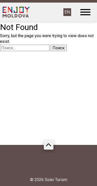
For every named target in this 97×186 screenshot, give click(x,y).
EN (67, 11)
